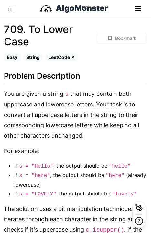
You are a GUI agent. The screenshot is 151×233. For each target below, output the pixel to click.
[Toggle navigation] (138, 8)
